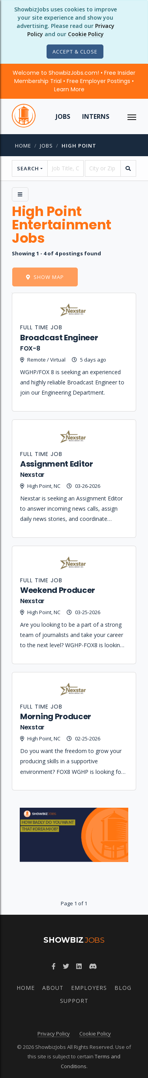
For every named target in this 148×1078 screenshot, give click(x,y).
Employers (89, 987)
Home (23, 145)
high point (79, 145)
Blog (122, 987)
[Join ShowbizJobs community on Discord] (93, 966)
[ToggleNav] (131, 116)
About (53, 987)
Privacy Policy (53, 1033)
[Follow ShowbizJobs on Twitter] (66, 966)
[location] (103, 168)
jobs (46, 145)
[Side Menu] (20, 194)
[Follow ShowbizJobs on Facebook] (54, 966)
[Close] (75, 51)
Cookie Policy (86, 34)
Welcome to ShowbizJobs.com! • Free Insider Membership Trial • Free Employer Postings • (74, 81)
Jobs (63, 116)
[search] (128, 168)
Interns (95, 116)
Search (28, 168)
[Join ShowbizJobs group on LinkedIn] (79, 966)
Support (74, 1000)
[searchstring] (65, 168)
